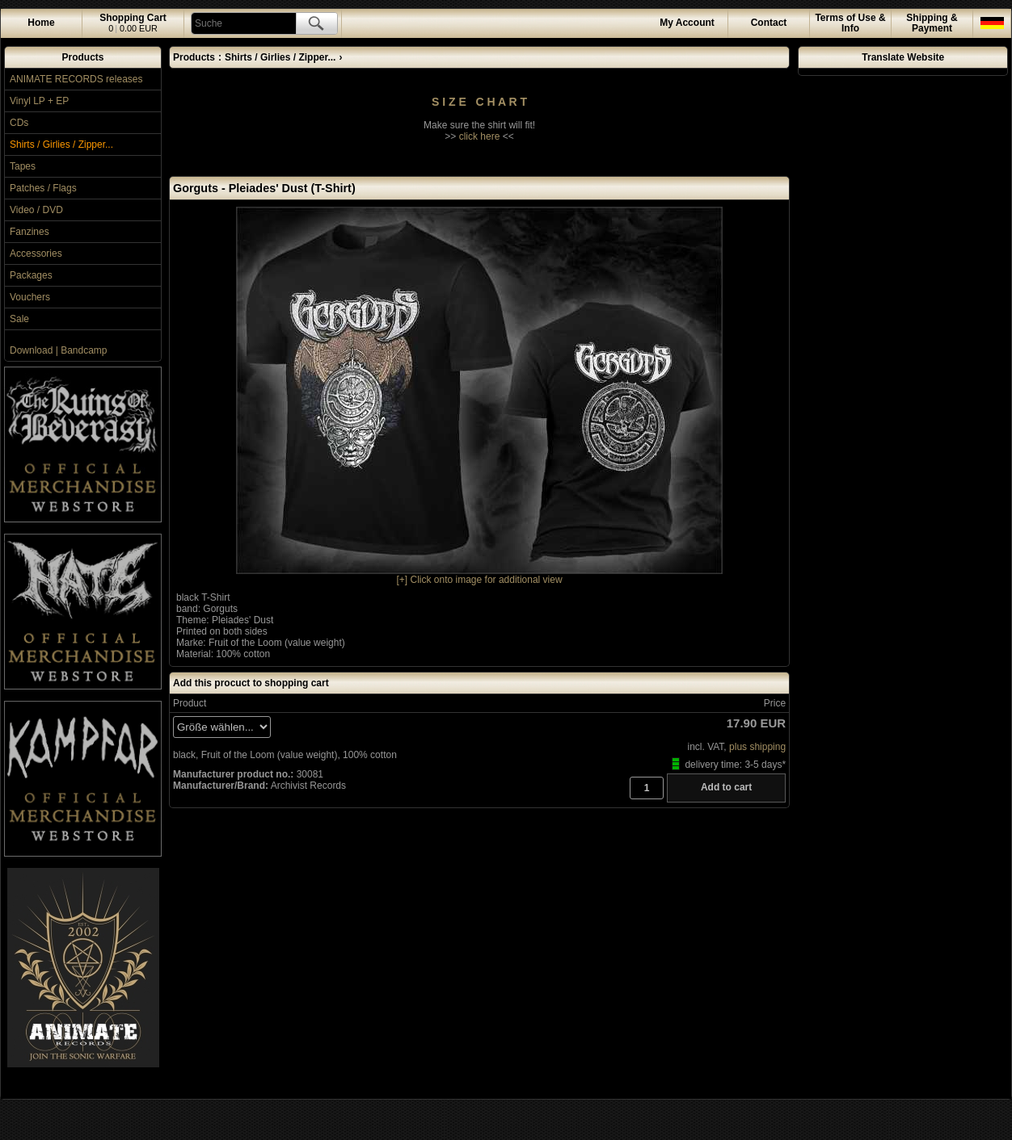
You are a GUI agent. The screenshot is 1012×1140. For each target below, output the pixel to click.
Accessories (36, 253)
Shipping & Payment (931, 23)
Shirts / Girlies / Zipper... (61, 144)
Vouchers (30, 297)
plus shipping (757, 746)
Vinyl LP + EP (39, 101)
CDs (19, 122)
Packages (31, 275)
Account (687, 22)
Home (40, 22)
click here (479, 136)
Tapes (23, 166)
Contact (769, 22)
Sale (19, 319)
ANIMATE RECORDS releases (76, 79)
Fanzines (29, 231)
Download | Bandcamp (59, 350)
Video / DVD (36, 210)
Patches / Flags (43, 188)
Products (82, 57)
